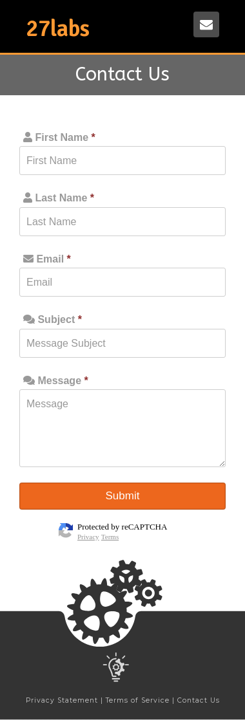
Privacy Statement (62, 700)
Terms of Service (138, 700)
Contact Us (198, 700)
